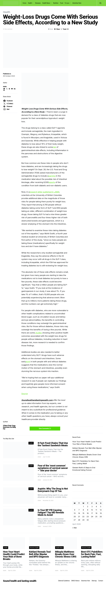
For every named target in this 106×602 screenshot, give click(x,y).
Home (24, 3)
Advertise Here (76, 3)
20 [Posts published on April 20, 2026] (75, 517)
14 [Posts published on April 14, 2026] (79, 513)
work (28, 362)
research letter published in (41, 192)
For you (67, 3)
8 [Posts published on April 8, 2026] (83, 510)
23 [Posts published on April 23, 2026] (88, 517)
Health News (46, 3)
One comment (8, 29)
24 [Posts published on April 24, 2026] (92, 517)
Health (30, 3)
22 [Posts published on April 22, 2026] (83, 517)
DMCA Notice (75, 581)
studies (38, 333)
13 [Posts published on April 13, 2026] (74, 513)
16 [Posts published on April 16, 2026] (88, 513)
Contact (100, 581)
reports (52, 182)
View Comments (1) (45, 428)
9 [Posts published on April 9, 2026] (87, 510)
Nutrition (55, 3)
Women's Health (34, 547)
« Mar (74, 528)
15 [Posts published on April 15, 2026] (83, 513)
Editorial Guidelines (64, 581)
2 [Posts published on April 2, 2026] (87, 507)
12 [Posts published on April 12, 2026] (101, 510)
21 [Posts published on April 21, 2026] (79, 517)
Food (61, 3)
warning (51, 176)
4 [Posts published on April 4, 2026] (96, 507)
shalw (5, 86)
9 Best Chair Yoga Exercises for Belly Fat (9, 427)
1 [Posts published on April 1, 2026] (83, 507)
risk (54, 147)
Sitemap (94, 581)
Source (24, 394)
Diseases (38, 3)
